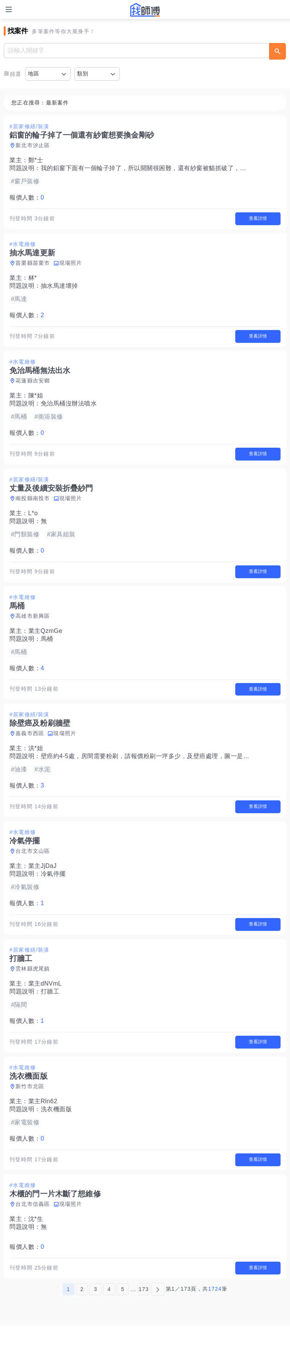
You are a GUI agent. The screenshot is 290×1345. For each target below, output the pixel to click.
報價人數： (26, 197)
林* (32, 279)
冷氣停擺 (53, 885)
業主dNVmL (45, 997)
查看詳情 (257, 219)
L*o (33, 519)
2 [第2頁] (82, 1308)
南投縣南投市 (32, 504)
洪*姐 (35, 758)
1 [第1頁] (68, 1308)
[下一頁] (157, 1308)
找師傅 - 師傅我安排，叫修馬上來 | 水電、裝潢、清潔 (145, 10)
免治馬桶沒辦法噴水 (69, 407)
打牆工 (50, 1005)
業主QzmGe (45, 638)
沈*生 (35, 1236)
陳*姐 (35, 399)
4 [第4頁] (109, 1308)
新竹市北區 (29, 1102)
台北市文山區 (32, 863)
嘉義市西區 (29, 743)
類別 (83, 74)
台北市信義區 (32, 1221)
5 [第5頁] (123, 1308)
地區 (34, 74)
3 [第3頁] (95, 1308)
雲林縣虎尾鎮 (32, 982)
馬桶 (47, 646)
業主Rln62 (42, 1116)
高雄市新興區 (32, 623)
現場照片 (70, 265)
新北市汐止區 (32, 145)
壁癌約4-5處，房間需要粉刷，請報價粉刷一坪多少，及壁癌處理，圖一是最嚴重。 (154, 766)
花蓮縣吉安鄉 (32, 384)
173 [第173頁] (144, 1308)
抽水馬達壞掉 (59, 287)
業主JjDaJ (42, 877)
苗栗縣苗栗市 (32, 265)
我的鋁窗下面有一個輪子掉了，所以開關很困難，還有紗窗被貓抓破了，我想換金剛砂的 (162, 168)
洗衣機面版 (56, 1124)
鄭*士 (35, 160)
